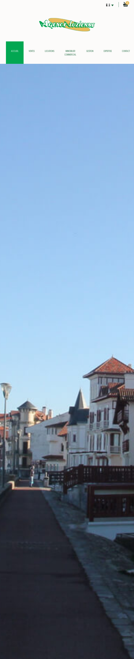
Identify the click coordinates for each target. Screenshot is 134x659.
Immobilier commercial (70, 52)
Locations (49, 51)
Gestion (89, 51)
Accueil (14, 51)
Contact (126, 51)
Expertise (108, 51)
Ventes (32, 51)
